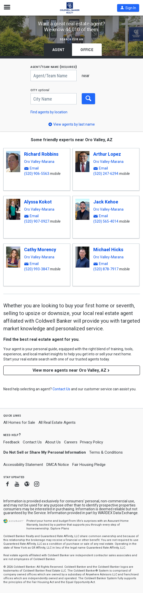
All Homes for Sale (19, 422)
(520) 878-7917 (105, 269)
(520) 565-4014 (105, 221)
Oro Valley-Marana (39, 161)
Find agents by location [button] (48, 112)
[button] (128, 8)
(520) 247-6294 (105, 174)
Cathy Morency (40, 249)
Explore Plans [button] (59, 528)
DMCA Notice (57, 464)
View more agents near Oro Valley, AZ (71, 370)
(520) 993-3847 (36, 269)
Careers (70, 442)
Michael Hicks (108, 249)
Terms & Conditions (106, 452)
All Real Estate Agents (57, 422)
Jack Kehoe (105, 201)
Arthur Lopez (107, 154)
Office (86, 50)
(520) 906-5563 (36, 174)
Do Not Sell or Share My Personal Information (44, 452)
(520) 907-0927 (36, 221)
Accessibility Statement (23, 464)
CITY (39, 90)
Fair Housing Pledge (89, 464)
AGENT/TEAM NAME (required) (53, 67)
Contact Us (32, 442)
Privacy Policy (91, 442)
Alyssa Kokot (38, 201)
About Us (53, 442)
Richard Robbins (41, 154)
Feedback (11, 442)
